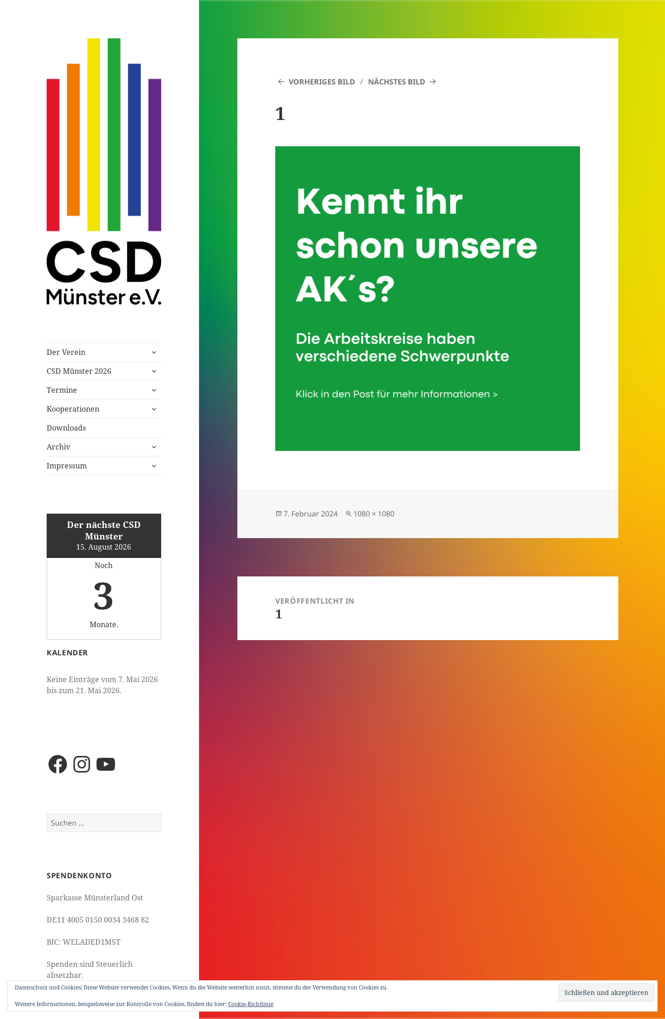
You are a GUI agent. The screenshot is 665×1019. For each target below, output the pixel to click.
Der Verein (66, 352)
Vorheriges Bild (322, 82)
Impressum (67, 466)
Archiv (58, 447)
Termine (62, 390)
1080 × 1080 (373, 514)
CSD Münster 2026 (79, 371)
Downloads (66, 428)
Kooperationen (73, 409)
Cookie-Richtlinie (250, 1004)
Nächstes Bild (396, 82)
